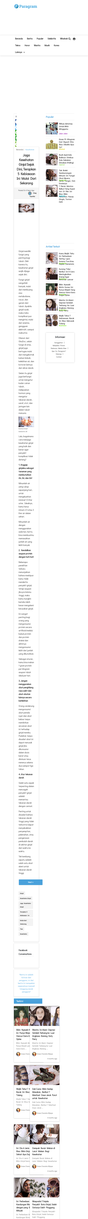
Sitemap (59, 354)
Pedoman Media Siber (59, 348)
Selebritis (51, 38)
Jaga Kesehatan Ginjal (25, 905)
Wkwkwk (64, 38)
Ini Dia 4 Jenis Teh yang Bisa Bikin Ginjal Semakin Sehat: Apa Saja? (27, 1151)
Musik (47, 45)
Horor (27, 45)
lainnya (20, 52)
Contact (59, 357)
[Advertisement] (44, 91)
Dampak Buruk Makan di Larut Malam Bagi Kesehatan (43, 1151)
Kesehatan (29, 149)
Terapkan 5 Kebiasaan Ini (24, 913)
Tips (21, 929)
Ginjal (22, 893)
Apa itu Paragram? (59, 351)
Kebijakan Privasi (59, 345)
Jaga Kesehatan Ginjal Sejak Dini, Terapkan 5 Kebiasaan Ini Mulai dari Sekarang (26, 169)
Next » (30, 882)
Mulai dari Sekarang (23, 922)
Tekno (17, 45)
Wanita (37, 45)
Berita (29, 38)
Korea (56, 45)
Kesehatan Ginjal (25, 898)
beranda (19, 38)
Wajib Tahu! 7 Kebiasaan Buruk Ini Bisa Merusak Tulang (27, 1092)
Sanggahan (58, 342)
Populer (40, 38)
